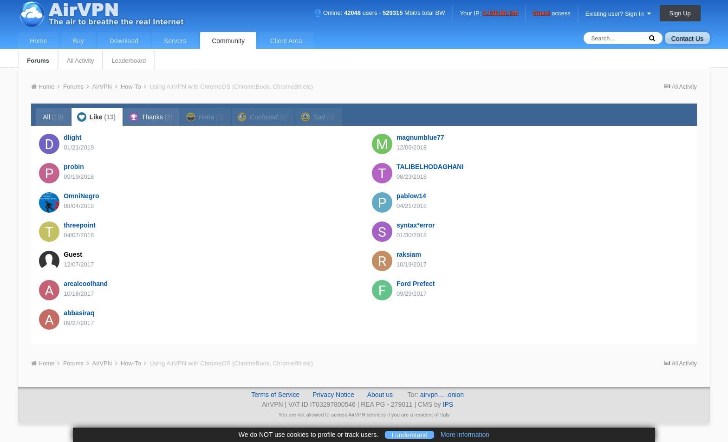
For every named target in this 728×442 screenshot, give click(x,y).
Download (124, 41)
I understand (409, 434)
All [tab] (53, 117)
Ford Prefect (415, 283)
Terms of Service (275, 394)
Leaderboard (128, 60)
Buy (78, 41)
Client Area (286, 41)
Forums (38, 60)
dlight (72, 137)
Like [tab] (96, 117)
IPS (448, 404)
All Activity (80, 60)
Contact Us (687, 38)
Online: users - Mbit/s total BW (379, 12)
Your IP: (489, 13)
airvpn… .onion (442, 394)
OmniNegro (81, 196)
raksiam (408, 254)
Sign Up (680, 13)
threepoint (79, 225)
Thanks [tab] (151, 117)
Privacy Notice (333, 394)
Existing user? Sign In (618, 13)
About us (380, 394)
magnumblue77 (420, 137)
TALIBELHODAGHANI (429, 166)
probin (74, 166)
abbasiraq (79, 313)
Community (228, 41)
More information (465, 434)
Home (38, 41)
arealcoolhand (86, 283)
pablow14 (411, 196)
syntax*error (415, 225)
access (552, 13)
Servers (175, 41)
